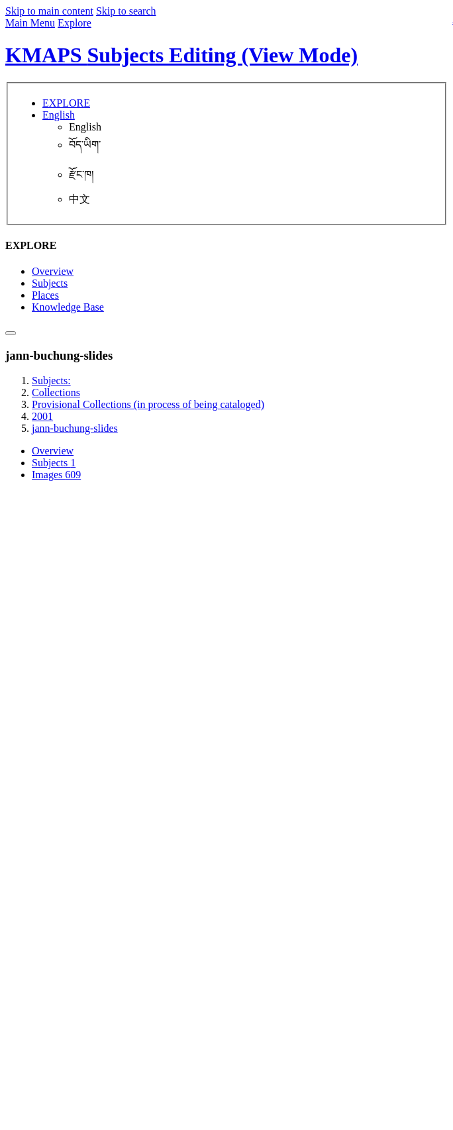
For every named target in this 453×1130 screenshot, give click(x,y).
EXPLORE (66, 103)
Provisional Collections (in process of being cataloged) (148, 404)
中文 (79, 199)
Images (56, 474)
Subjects (50, 283)
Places (45, 295)
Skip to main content (49, 11)
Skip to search (126, 11)
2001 (42, 416)
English (85, 126)
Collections (56, 392)
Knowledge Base (68, 307)
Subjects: (51, 380)
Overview (53, 271)
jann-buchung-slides (75, 428)
